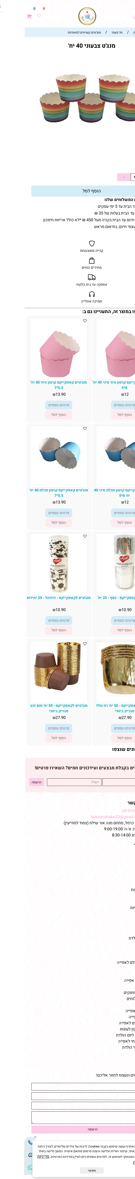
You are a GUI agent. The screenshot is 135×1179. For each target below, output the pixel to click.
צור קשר (123, 872)
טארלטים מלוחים (116, 999)
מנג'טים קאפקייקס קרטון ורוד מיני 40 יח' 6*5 (100, 385)
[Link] (6, 1168)
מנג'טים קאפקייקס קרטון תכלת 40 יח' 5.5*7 (34, 493)
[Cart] (5, 13)
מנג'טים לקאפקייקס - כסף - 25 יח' (100, 598)
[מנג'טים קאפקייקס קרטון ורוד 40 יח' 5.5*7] (34, 378)
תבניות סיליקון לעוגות (113, 1029)
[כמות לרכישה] (110, 177)
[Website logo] (63, 16)
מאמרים (122, 972)
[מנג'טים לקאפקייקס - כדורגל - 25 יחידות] (34, 592)
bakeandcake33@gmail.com (92, 817)
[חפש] (120, 13)
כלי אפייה (122, 950)
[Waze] (111, 13)
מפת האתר (120, 845)
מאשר (67, 1170)
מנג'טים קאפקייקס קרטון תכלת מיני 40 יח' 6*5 (100, 493)
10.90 (102, 610)
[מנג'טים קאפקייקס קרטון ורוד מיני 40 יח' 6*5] (100, 378)
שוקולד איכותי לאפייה (112, 1041)
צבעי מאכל (121, 956)
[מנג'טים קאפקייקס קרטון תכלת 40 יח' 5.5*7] (34, 469)
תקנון (125, 866)
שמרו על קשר (116, 803)
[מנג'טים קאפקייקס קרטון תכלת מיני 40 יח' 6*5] (100, 469)
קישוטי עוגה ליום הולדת (111, 1035)
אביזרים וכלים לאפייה (112, 1023)
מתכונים (123, 884)
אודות (125, 859)
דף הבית (123, 853)
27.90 (102, 718)
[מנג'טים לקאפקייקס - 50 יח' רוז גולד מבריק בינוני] (100, 695)
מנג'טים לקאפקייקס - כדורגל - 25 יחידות (34, 598)
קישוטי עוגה (120, 914)
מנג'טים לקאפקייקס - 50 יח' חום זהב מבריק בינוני (34, 708)
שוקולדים (122, 926)
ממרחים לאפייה (117, 1017)
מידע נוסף (122, 878)
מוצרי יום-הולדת (117, 938)
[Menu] (130, 13)
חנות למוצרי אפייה (115, 981)
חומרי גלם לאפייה (115, 1011)
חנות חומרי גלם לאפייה (111, 963)
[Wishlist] (15, 13)
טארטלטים (121, 920)
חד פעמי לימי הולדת (114, 1047)
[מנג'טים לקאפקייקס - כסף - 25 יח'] (100, 590)
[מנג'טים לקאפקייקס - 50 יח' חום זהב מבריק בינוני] (34, 692)
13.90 (121, 165)
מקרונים (123, 932)
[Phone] (6, 1142)
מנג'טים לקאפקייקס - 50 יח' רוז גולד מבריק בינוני (100, 708)
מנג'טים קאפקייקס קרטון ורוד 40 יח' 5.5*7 (34, 385)
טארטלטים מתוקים (114, 993)
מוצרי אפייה (120, 944)
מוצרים (123, 900)
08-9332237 (108, 811)
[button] (100, 414)
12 (102, 394)
